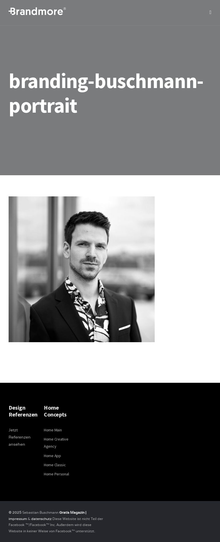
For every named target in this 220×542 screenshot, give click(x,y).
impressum (18, 519)
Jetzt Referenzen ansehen (20, 437)
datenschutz (41, 519)
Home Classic (55, 464)
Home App (52, 455)
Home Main (53, 430)
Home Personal (56, 474)
